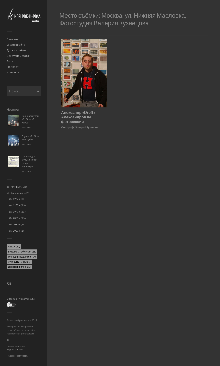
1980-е (16, 205)
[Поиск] (38, 91)
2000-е (16, 218)
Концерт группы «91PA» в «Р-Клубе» (30, 119)
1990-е (16, 211)
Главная (13, 39)
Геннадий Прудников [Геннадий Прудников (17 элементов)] (22, 256)
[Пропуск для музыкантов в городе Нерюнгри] (13, 161)
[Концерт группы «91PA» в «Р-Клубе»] (13, 120)
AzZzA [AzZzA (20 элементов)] (14, 246)
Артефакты (16, 186)
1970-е (16, 199)
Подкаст (13, 66)
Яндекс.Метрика (15, 349)
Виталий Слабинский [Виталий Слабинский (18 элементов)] (22, 251)
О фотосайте (16, 44)
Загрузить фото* (18, 56)
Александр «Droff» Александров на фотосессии (78, 117)
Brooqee (23, 355)
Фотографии (17, 193)
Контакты (13, 72)
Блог (10, 61)
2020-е (16, 230)
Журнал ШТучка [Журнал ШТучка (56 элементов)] (19, 261)
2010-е (16, 224)
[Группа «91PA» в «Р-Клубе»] (13, 141)
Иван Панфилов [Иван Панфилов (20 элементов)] (19, 266)
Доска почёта (16, 50)
